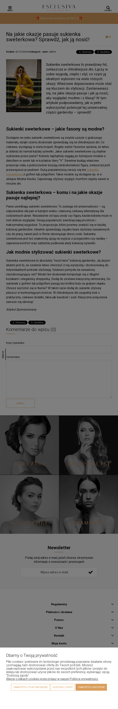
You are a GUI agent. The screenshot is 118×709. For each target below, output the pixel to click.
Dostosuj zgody (63, 687)
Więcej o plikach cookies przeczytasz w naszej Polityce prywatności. (52, 679)
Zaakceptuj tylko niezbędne (30, 687)
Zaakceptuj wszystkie (91, 687)
